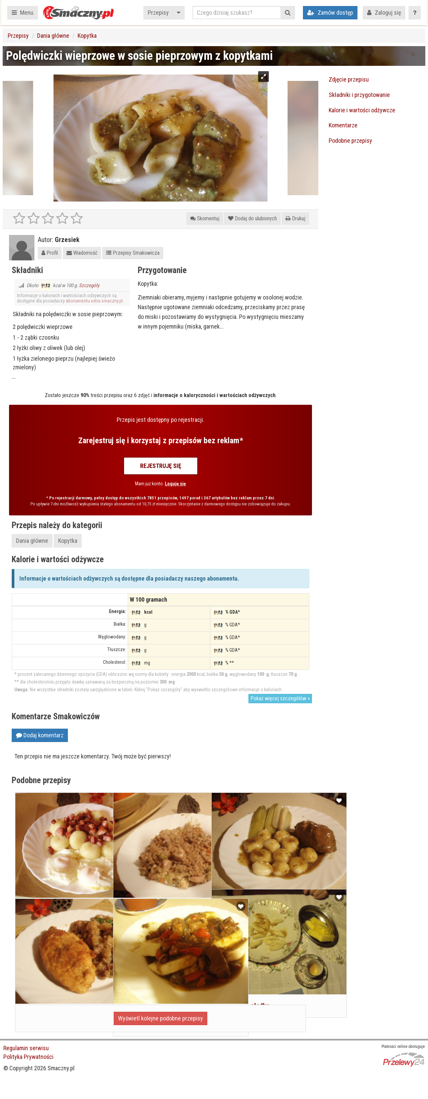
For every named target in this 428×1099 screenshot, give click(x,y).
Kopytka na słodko (241, 969)
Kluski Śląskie (235, 873)
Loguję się (175, 483)
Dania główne (53, 35)
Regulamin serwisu (26, 1048)
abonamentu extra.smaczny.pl (94, 300)
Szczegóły (89, 285)
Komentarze (343, 125)
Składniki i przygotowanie (359, 94)
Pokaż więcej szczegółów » (280, 698)
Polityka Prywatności (28, 1056)
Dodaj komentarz (40, 735)
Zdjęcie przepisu (349, 79)
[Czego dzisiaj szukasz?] (237, 12)
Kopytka (87, 35)
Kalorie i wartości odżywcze (362, 110)
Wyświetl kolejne (160, 1018)
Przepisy (158, 12)
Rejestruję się (160, 465)
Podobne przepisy (350, 140)
